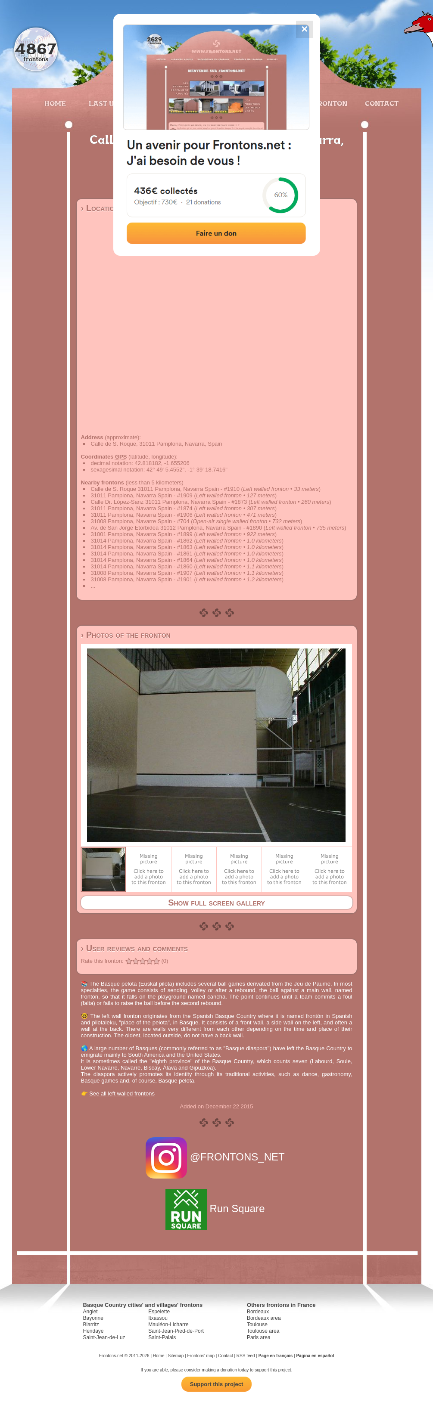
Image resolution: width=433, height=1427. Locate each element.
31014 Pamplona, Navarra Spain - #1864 (142, 560)
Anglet (90, 1312)
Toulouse (257, 1325)
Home (55, 103)
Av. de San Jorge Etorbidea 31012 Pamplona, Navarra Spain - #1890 (176, 527)
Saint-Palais (162, 1337)
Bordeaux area (264, 1318)
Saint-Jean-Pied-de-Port (176, 1331)
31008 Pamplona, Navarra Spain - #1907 (142, 573)
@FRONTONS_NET (216, 1157)
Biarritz (91, 1325)
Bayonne (93, 1318)
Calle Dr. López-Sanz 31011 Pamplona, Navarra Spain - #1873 (169, 502)
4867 (35, 48)
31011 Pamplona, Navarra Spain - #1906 (142, 515)
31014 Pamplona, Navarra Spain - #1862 (142, 540)
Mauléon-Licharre (168, 1325)
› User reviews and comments (134, 948)
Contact (380, 103)
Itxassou (158, 1318)
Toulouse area (263, 1331)
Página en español (315, 1355)
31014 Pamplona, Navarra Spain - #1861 (142, 553)
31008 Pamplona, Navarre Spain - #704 (140, 521)
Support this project (216, 1384)
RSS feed (246, 1355)
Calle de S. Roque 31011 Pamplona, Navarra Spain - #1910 (165, 489)
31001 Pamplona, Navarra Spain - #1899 (142, 534)
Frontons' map (201, 1355)
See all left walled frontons (122, 1093)
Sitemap (176, 1355)
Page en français (276, 1355)
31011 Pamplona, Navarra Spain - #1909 (142, 495)
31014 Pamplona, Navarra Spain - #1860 (142, 566)
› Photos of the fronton (126, 634)
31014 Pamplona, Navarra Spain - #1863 (142, 547)
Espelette (159, 1312)
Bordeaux (258, 1312)
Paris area (259, 1337)
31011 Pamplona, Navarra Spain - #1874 (142, 508)
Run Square (216, 1208)
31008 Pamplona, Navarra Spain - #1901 (142, 579)
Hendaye (93, 1331)
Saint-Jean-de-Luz (104, 1337)
